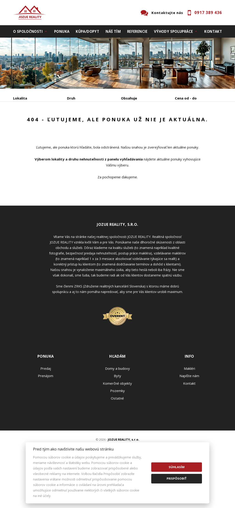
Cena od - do (186, 98)
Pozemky (117, 434)
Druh (71, 98)
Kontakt (213, 31)
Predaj (27, 122)
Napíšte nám (189, 419)
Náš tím (113, 31)
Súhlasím (177, 467)
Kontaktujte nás (167, 12)
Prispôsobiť (177, 478)
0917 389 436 (208, 12)
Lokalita (20, 98)
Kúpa (82, 122)
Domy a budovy (117, 412)
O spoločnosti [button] (28, 31)
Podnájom (30, 133)
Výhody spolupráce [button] (173, 31)
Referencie (137, 31)
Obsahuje (129, 98)
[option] (117, 63)
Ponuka (61, 31)
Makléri (189, 412)
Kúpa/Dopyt (87, 31)
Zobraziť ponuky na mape (135, 122)
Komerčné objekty (117, 427)
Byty (117, 419)
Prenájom (55, 122)
